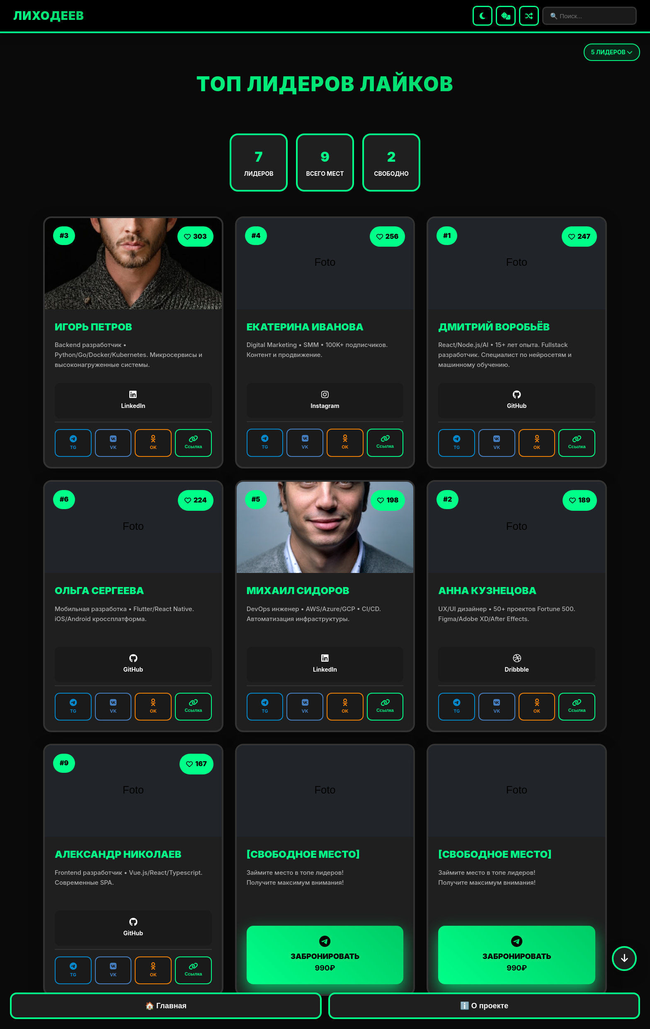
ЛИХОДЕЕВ (48, 16)
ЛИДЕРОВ (612, 52)
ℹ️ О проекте (484, 1006)
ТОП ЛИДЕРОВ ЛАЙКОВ (325, 84)
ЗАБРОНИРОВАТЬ (325, 954)
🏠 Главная (166, 1006)
